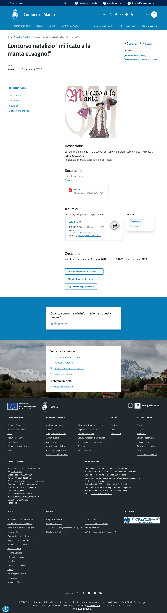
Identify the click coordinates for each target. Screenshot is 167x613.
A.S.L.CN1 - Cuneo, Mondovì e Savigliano (64, 527)
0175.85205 (85, 232)
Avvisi (113, 429)
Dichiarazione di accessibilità (19, 523)
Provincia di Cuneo (54, 523)
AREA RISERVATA (82, 608)
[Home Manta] (32, 14)
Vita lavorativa (84, 450)
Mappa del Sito (13, 582)
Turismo (81, 446)
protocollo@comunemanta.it (25, 484)
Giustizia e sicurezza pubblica (90, 425)
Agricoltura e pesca (54, 425)
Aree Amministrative (16, 429)
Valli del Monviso (92, 527)
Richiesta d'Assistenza (17, 544)
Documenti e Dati (15, 437)
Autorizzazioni (52, 441)
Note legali (12, 561)
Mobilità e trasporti (86, 433)
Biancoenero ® (93, 605)
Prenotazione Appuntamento (20, 536)
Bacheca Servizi (14, 548)
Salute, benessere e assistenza (91, 437)
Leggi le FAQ (12, 531)
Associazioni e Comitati (147, 454)
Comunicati (116, 433)
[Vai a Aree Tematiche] (112, 3)
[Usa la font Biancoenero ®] (86, 3)
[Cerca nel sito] (154, 14)
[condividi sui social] (130, 44)
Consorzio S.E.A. (91, 519)
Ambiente (50, 429)
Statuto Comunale (15, 552)
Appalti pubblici (52, 437)
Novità (19, 37)
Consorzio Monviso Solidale (96, 523)
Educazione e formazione (57, 454)
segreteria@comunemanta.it (88, 235)
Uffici (9, 433)
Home (10, 37)
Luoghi (140, 429)
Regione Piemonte (54, 519)
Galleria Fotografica (145, 437)
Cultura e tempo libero (56, 450)
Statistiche (12, 577)
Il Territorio (141, 433)
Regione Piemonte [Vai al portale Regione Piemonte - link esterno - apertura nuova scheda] (17, 3)
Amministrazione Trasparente (20, 519)
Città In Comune (134, 602)
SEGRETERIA (75, 222)
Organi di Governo (15, 425)
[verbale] (70, 190)
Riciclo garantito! (53, 531)
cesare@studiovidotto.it (101, 493)
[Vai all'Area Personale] (140, 3)
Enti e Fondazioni (14, 441)
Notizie (28, 37)
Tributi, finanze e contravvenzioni (92, 441)
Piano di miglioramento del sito (20, 527)
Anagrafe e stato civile (56, 433)
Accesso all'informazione (104, 26)
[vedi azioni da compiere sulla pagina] (145, 44)
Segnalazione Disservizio (18, 540)
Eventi (139, 425)
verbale (77, 189)
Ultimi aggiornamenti (16, 573)
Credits (10, 569)
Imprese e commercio (87, 429)
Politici (10, 450)
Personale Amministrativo (18, 446)
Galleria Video (143, 441)
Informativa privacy (15, 556)
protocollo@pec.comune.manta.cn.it (28, 481)
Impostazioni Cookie (16, 565)
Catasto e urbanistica (55, 446)
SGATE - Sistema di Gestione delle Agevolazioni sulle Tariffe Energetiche (116, 531)
